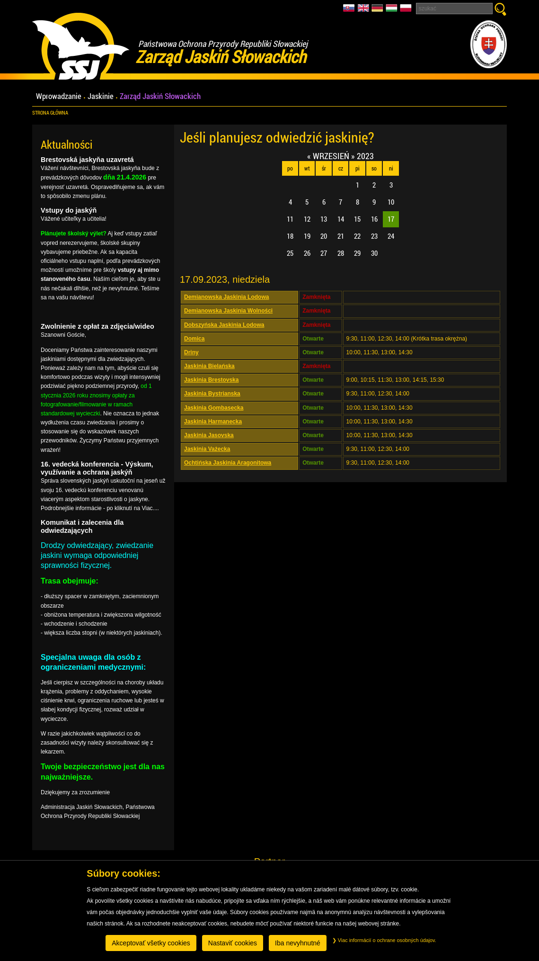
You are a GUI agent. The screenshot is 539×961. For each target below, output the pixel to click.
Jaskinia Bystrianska (212, 393)
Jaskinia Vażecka (207, 449)
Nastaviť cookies (232, 943)
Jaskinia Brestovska (211, 380)
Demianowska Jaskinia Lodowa (226, 297)
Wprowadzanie (58, 96)
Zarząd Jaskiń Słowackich (160, 96)
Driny (191, 352)
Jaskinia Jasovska (209, 435)
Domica (194, 338)
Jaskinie (101, 96)
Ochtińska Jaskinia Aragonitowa (227, 462)
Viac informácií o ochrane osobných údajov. (384, 940)
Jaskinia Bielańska (209, 366)
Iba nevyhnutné (297, 943)
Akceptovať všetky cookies (151, 943)
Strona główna (50, 112)
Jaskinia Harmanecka (213, 421)
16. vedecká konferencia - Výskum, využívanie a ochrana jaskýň (97, 468)
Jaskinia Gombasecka (213, 407)
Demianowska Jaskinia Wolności (228, 310)
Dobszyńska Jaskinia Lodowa (224, 325)
